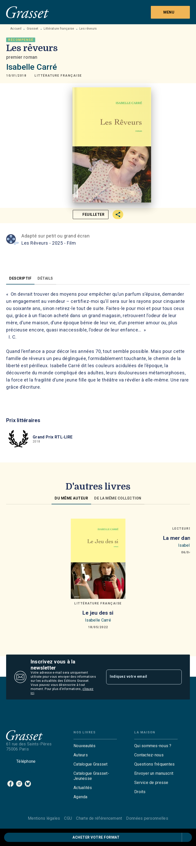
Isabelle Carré (31, 67)
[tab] (20, 278)
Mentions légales (44, 818)
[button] (58, 75)
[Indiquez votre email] (137, 677)
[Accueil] (27, 12)
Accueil (15, 28)
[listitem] (10, 783)
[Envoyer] (175, 677)
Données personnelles (147, 818)
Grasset (33, 28)
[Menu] (170, 12)
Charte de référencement (99, 818)
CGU (68, 818)
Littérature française (59, 28)
